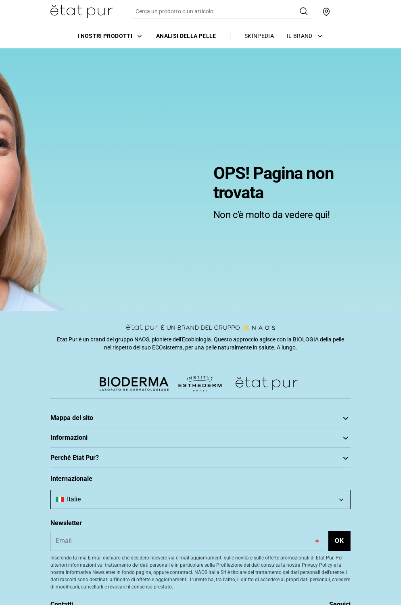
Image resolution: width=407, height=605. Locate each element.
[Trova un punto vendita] (326, 12)
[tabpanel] (200, 179)
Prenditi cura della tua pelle (83, 435)
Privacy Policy (67, 511)
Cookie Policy (66, 499)
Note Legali (64, 487)
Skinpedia (259, 36)
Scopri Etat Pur (69, 559)
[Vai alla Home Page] (81, 11)
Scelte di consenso (73, 523)
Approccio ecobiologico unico (86, 571)
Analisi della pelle (186, 36)
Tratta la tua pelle (72, 448)
